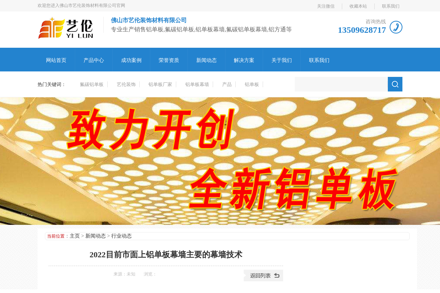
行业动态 (121, 236)
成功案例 (131, 60)
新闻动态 (206, 60)
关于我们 (281, 60)
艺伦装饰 (126, 84)
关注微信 (326, 6)
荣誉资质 (169, 60)
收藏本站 (358, 6)
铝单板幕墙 (197, 84)
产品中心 (94, 60)
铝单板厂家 (160, 84)
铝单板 (252, 84)
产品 (227, 84)
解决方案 (244, 60)
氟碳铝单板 (92, 84)
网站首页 (56, 60)
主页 (75, 236)
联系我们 (391, 6)
